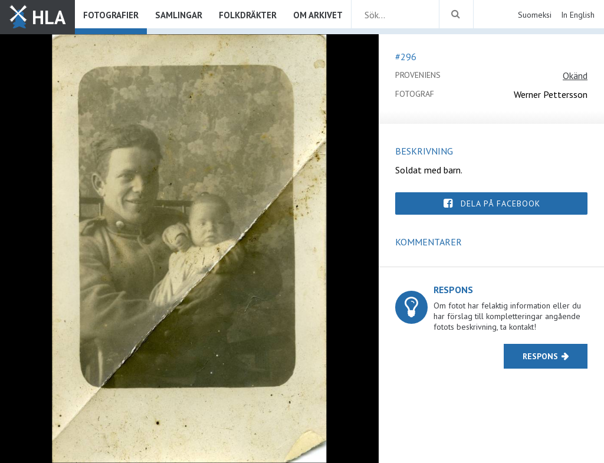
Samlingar (178, 15)
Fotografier (111, 15)
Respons (540, 356)
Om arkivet (318, 15)
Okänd (575, 75)
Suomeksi (535, 14)
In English (578, 14)
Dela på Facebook (500, 203)
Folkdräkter (248, 15)
